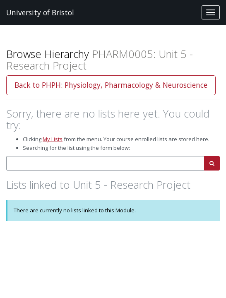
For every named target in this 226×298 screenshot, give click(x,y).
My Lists (53, 139)
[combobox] (105, 163)
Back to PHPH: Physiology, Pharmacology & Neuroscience (110, 85)
